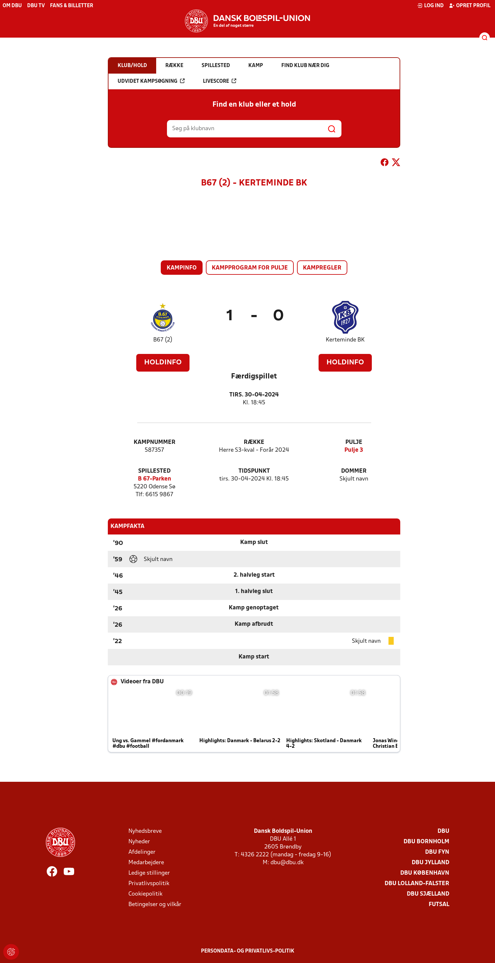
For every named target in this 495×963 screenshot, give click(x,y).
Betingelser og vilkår (154, 904)
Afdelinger (142, 852)
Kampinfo (182, 268)
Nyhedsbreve (145, 831)
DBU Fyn (437, 852)
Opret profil (469, 6)
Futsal (439, 904)
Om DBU (12, 6)
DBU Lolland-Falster (417, 883)
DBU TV (36, 6)
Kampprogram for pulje (250, 268)
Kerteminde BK (345, 340)
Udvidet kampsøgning (151, 81)
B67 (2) (163, 340)
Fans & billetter (71, 6)
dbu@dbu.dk (287, 863)
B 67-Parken (154, 479)
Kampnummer (154, 442)
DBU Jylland (430, 863)
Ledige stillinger (149, 873)
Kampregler (322, 268)
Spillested (154, 471)
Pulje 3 (353, 450)
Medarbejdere (146, 863)
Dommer (354, 471)
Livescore (219, 81)
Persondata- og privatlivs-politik (247, 951)
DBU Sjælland (428, 894)
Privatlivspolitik (148, 883)
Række (254, 442)
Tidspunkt (254, 471)
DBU (443, 831)
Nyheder (139, 842)
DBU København (424, 873)
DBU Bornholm (426, 842)
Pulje (353, 442)
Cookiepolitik (145, 894)
